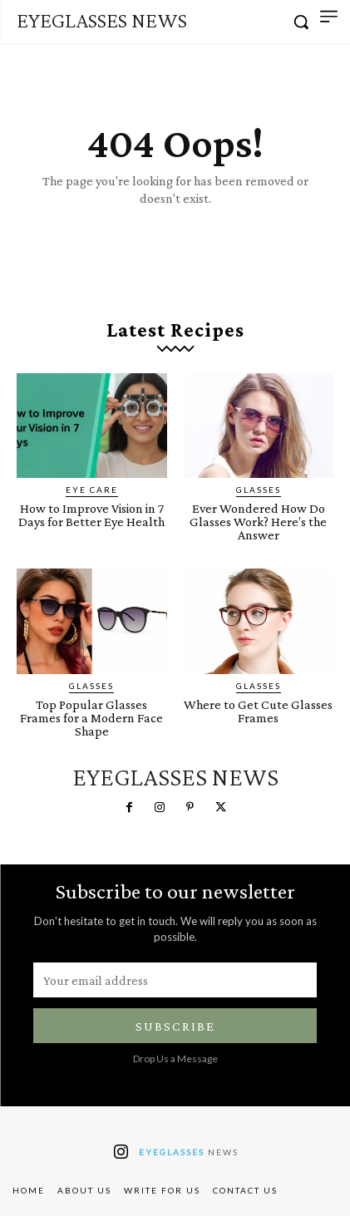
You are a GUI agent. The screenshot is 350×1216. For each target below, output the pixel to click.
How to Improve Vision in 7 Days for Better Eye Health (91, 515)
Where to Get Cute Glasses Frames (258, 711)
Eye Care (92, 490)
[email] (175, 979)
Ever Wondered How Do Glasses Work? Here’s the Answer (258, 521)
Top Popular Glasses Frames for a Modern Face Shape (91, 717)
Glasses (258, 490)
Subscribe (175, 1026)
